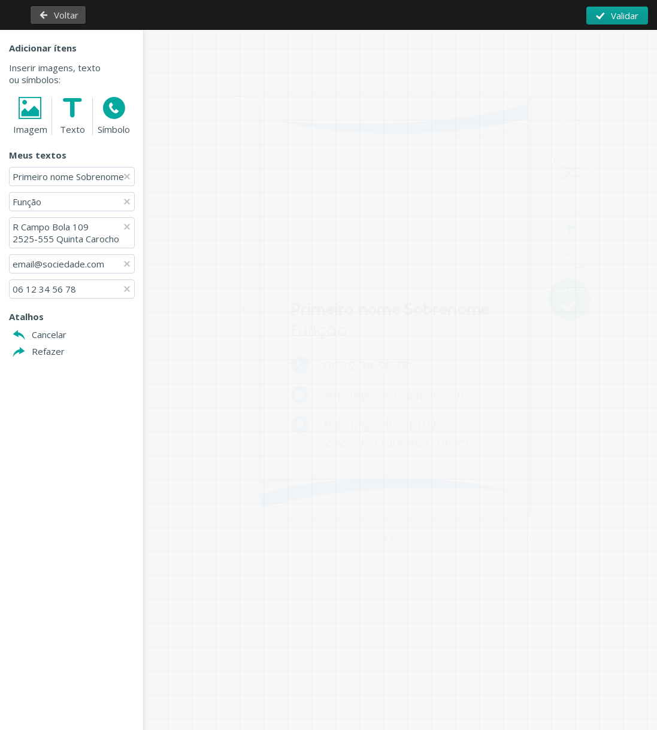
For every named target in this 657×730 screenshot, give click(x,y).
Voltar (66, 15)
